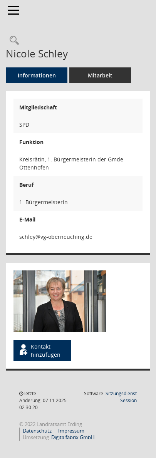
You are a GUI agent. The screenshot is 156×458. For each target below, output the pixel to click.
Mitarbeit (100, 75)
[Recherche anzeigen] (12, 40)
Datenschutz (37, 430)
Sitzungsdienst (121, 397)
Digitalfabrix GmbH (73, 437)
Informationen (37, 75)
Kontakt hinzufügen (39, 350)
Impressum (71, 430)
